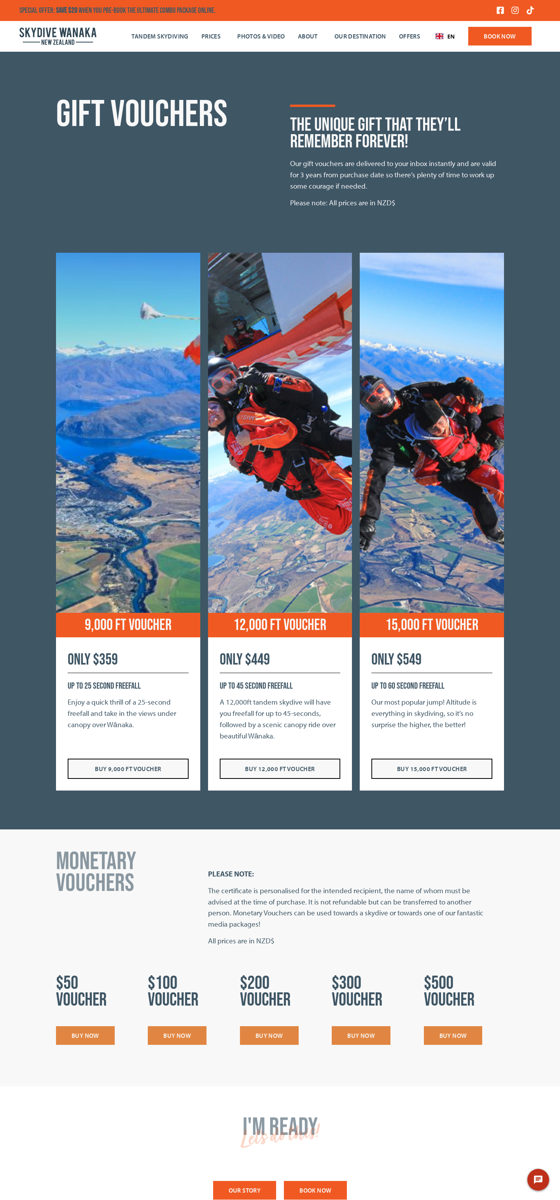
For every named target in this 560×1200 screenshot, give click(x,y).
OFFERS (409, 36)
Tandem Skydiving (159, 36)
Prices (212, 36)
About (310, 36)
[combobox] (445, 36)
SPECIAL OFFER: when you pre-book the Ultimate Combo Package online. (117, 10)
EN (445, 36)
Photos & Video (261, 36)
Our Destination (360, 36)
